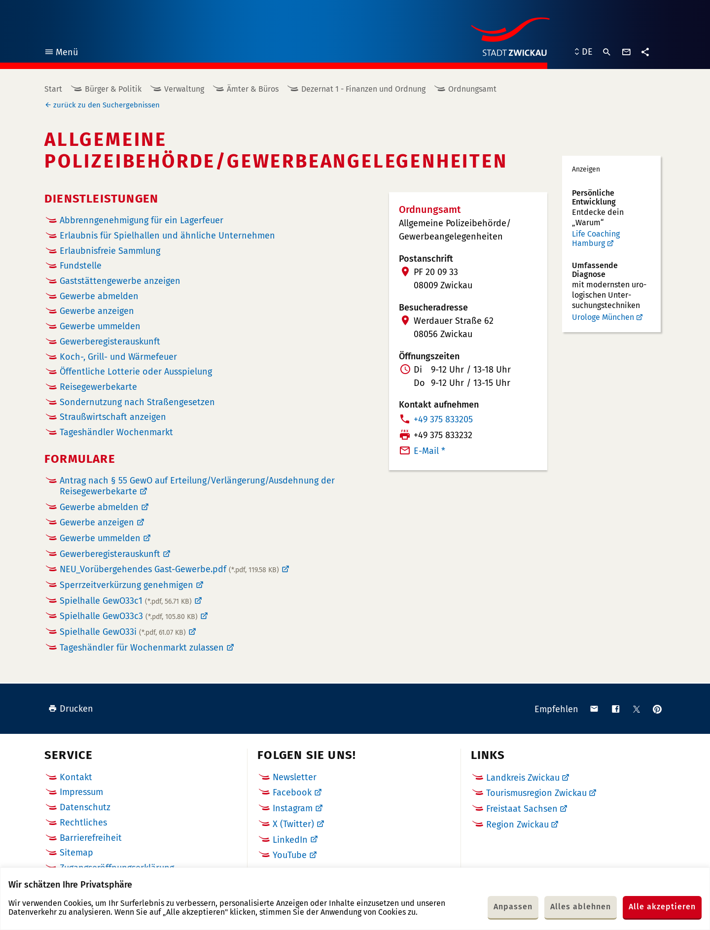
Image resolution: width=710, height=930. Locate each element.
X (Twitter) (293, 824)
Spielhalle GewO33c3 (129, 616)
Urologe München (603, 317)
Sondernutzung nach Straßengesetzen (137, 402)
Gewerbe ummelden (100, 326)
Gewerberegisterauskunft (110, 554)
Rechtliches (83, 822)
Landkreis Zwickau (523, 777)
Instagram (293, 808)
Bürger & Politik (113, 89)
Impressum (81, 792)
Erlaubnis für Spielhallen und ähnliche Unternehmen (167, 236)
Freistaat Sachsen (522, 808)
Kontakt (76, 777)
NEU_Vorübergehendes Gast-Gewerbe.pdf (169, 569)
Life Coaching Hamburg (596, 239)
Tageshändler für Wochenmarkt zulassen (142, 647)
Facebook (292, 792)
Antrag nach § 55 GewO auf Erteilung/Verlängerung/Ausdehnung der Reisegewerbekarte (197, 486)
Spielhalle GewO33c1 (126, 600)
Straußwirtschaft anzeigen (113, 417)
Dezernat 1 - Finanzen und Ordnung (363, 89)
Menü (61, 53)
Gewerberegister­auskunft (110, 342)
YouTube (290, 855)
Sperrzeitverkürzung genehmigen (126, 585)
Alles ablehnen (580, 906)
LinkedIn (290, 839)
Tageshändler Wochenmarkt (116, 432)
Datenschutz (85, 807)
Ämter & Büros (253, 89)
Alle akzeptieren (662, 906)
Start (53, 89)
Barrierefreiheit (91, 837)
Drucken (70, 708)
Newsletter (295, 777)
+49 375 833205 (443, 419)
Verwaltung (184, 89)
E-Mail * (429, 451)
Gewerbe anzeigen (97, 311)
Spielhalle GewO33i (123, 631)
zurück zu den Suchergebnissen (106, 105)
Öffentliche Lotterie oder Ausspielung (136, 372)
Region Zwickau (517, 824)
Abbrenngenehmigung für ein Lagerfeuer (141, 220)
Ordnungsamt (472, 89)
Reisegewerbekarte (98, 387)
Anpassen (513, 906)
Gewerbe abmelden (99, 296)
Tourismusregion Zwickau (536, 793)
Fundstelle (81, 266)
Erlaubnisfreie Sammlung (110, 251)
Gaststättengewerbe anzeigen (120, 281)
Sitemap (76, 852)
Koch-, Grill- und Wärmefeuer (118, 357)
